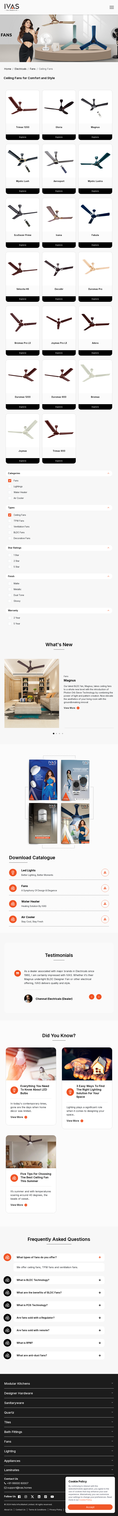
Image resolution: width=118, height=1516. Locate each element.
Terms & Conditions (37, 1509)
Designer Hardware (18, 1393)
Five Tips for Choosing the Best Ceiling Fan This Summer (35, 1177)
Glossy (17, 601)
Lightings (18, 486)
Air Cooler (19, 498)
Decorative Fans (22, 538)
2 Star (17, 561)
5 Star (17, 566)
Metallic (17, 589)
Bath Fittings (13, 1432)
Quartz (9, 1412)
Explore (22, 137)
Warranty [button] (13, 610)
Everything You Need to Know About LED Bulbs (34, 1089)
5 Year (17, 623)
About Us (8, 1509)
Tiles (7, 1422)
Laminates (11, 1470)
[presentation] (91, 996)
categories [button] (14, 473)
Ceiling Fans (20, 515)
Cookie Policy (85, 1500)
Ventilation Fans (22, 526)
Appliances (12, 1461)
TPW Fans (19, 520)
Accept (90, 1507)
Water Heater (20, 492)
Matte (16, 583)
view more (71, 708)
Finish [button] (11, 576)
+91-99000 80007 (16, 1483)
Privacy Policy (55, 1509)
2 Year (17, 617)
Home (7, 68)
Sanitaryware (14, 1403)
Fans (32, 68)
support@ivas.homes (18, 1487)
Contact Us (21, 1509)
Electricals (20, 68)
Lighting (10, 1451)
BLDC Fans (19, 532)
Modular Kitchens (17, 1383)
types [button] (11, 507)
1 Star (16, 555)
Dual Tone (19, 595)
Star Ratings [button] (14, 548)
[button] (54, 733)
